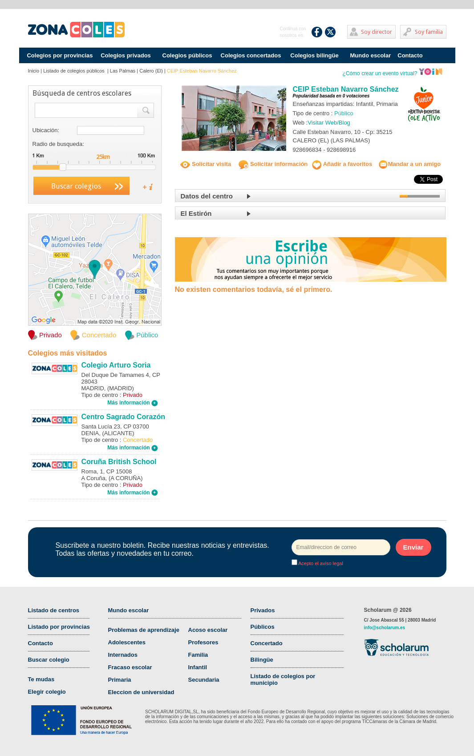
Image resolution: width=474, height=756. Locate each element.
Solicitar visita (205, 164)
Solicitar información (273, 164)
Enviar (413, 547)
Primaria (119, 679)
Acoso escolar (208, 630)
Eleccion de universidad (141, 692)
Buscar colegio (48, 659)
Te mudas (41, 679)
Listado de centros (54, 610)
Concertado (267, 643)
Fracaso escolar (130, 667)
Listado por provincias (59, 626)
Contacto (409, 55)
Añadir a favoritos (342, 164)
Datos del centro (207, 196)
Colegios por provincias (60, 55)
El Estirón (196, 213)
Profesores (203, 642)
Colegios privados (126, 55)
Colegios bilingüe (314, 55)
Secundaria (203, 679)
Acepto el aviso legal (320, 563)
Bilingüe (262, 659)
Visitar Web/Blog (329, 122)
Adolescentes (127, 642)
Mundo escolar (370, 55)
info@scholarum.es (384, 627)
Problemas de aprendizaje (143, 630)
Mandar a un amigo (409, 164)
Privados (263, 610)
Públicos (263, 626)
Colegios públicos (187, 55)
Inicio (34, 70)
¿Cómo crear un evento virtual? (392, 73)
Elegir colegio (47, 691)
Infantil (197, 667)
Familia (198, 654)
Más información (132, 403)
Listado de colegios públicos (74, 70)
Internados (123, 654)
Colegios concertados (251, 55)
